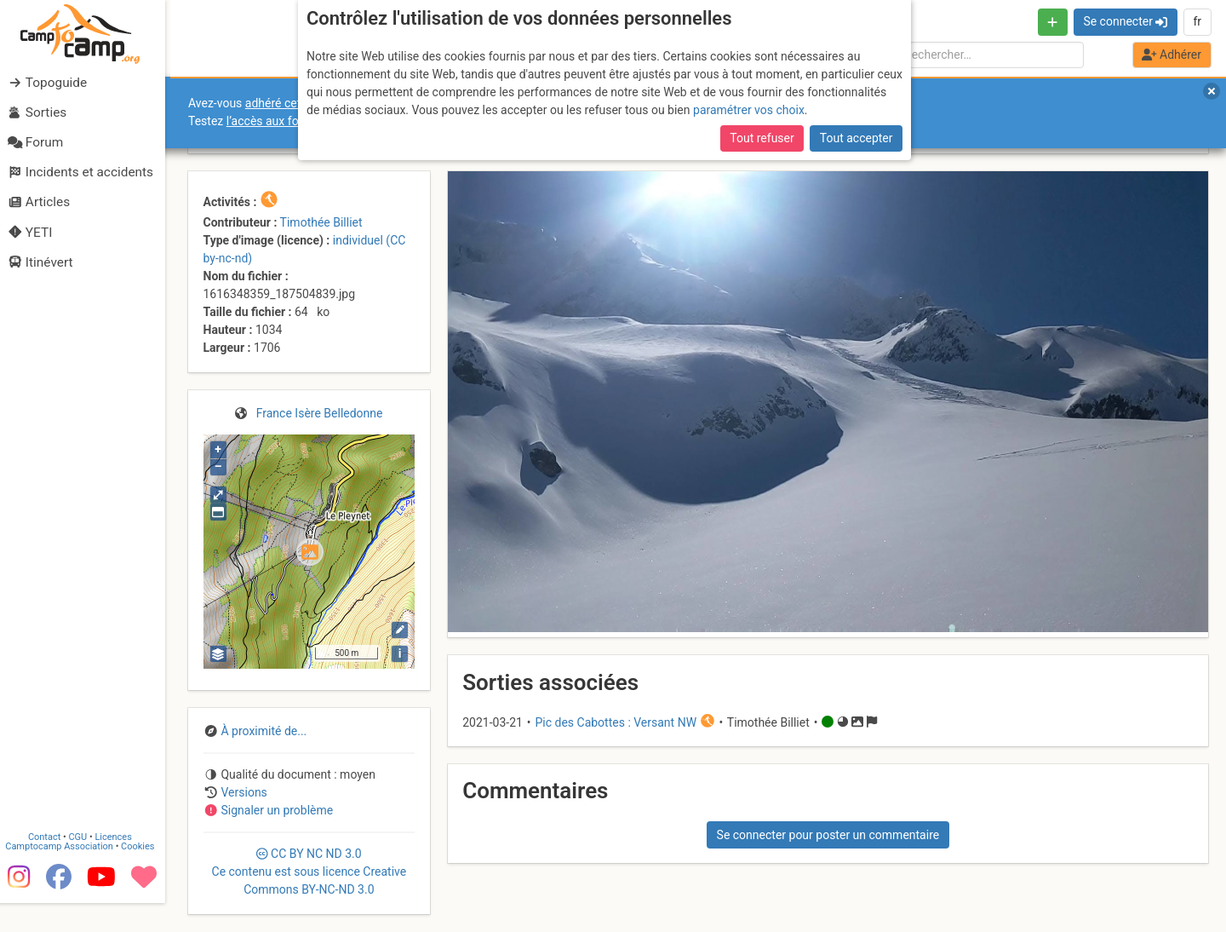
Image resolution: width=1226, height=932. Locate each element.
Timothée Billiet (321, 222)
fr (1197, 21)
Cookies (142, 875)
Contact (49, 866)
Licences (118, 866)
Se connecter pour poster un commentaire (828, 835)
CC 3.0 (309, 871)
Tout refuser (761, 138)
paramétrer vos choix (749, 110)
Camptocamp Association (64, 875)
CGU (83, 866)
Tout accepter (856, 138)
